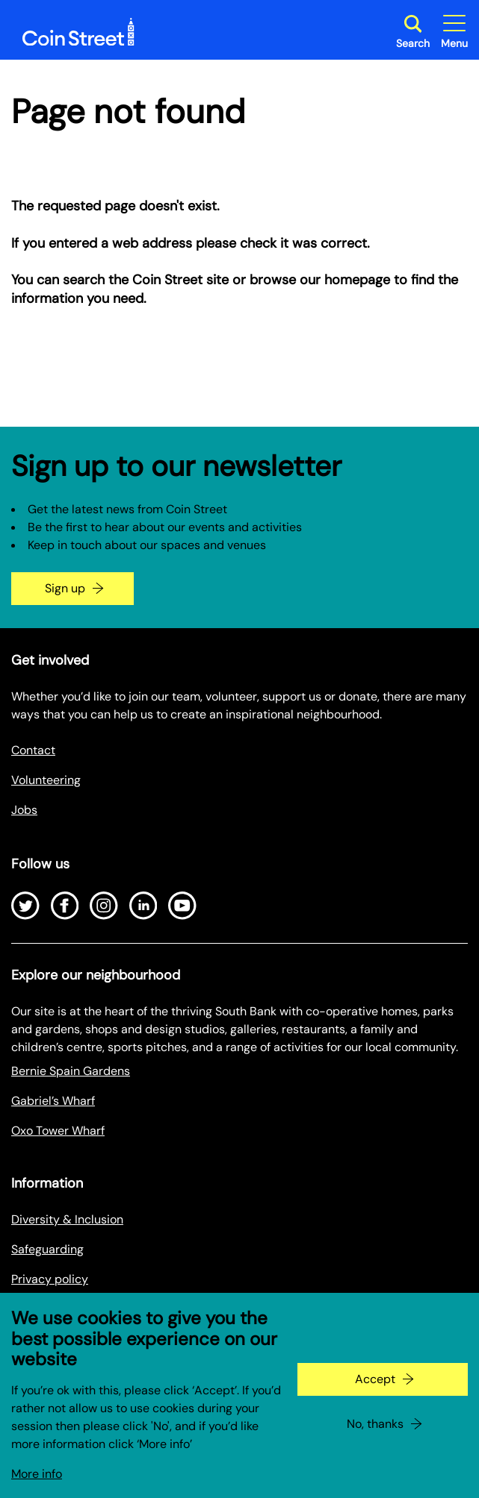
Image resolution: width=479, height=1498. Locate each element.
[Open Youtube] (182, 905)
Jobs (24, 810)
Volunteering (46, 780)
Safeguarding (47, 1249)
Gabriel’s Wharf (53, 1101)
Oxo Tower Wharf (58, 1130)
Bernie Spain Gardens (70, 1071)
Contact (33, 750)
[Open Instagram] (104, 905)
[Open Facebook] (65, 905)
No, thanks (375, 1439)
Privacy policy (49, 1279)
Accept (375, 1394)
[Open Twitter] (25, 905)
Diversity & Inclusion (67, 1219)
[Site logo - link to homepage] (78, 32)
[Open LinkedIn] (143, 905)
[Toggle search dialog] (413, 31)
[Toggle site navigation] (454, 31)
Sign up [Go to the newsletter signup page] (65, 588)
